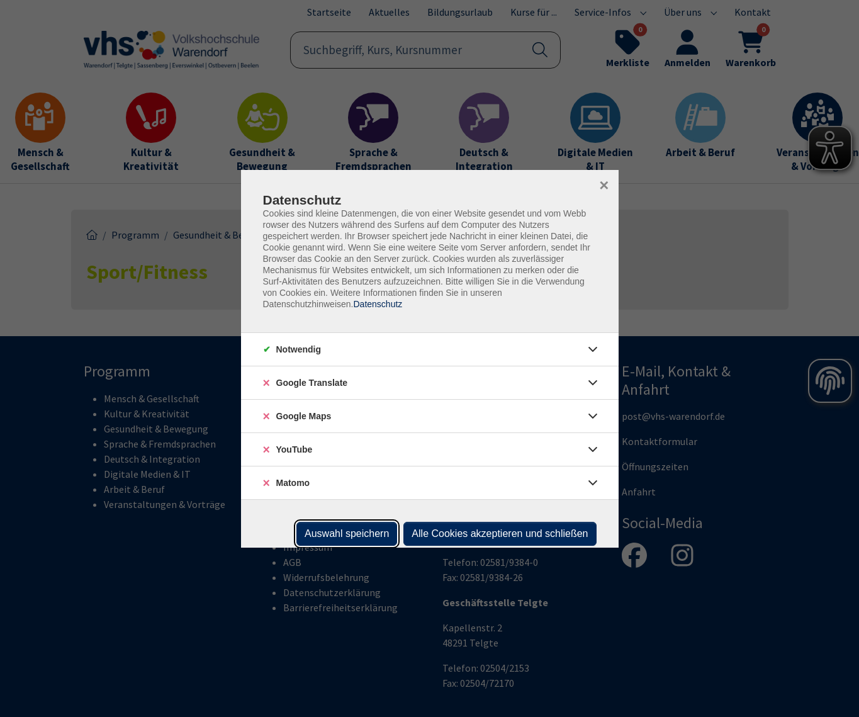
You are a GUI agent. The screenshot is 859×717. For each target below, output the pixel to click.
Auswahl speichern (347, 533)
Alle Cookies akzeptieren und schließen (500, 533)
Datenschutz (377, 304)
